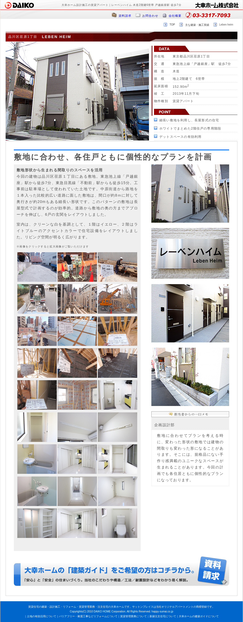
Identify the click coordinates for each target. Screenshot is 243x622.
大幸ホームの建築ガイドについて (199, 616)
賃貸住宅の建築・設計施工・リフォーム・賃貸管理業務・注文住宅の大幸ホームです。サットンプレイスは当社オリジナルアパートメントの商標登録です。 (121, 606)
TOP (172, 24)
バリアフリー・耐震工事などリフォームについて (88, 616)
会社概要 (175, 15)
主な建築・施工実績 (197, 24)
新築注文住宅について (162, 616)
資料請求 (125, 15)
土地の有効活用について (41, 616)
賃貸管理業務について (133, 616)
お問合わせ (150, 15)
